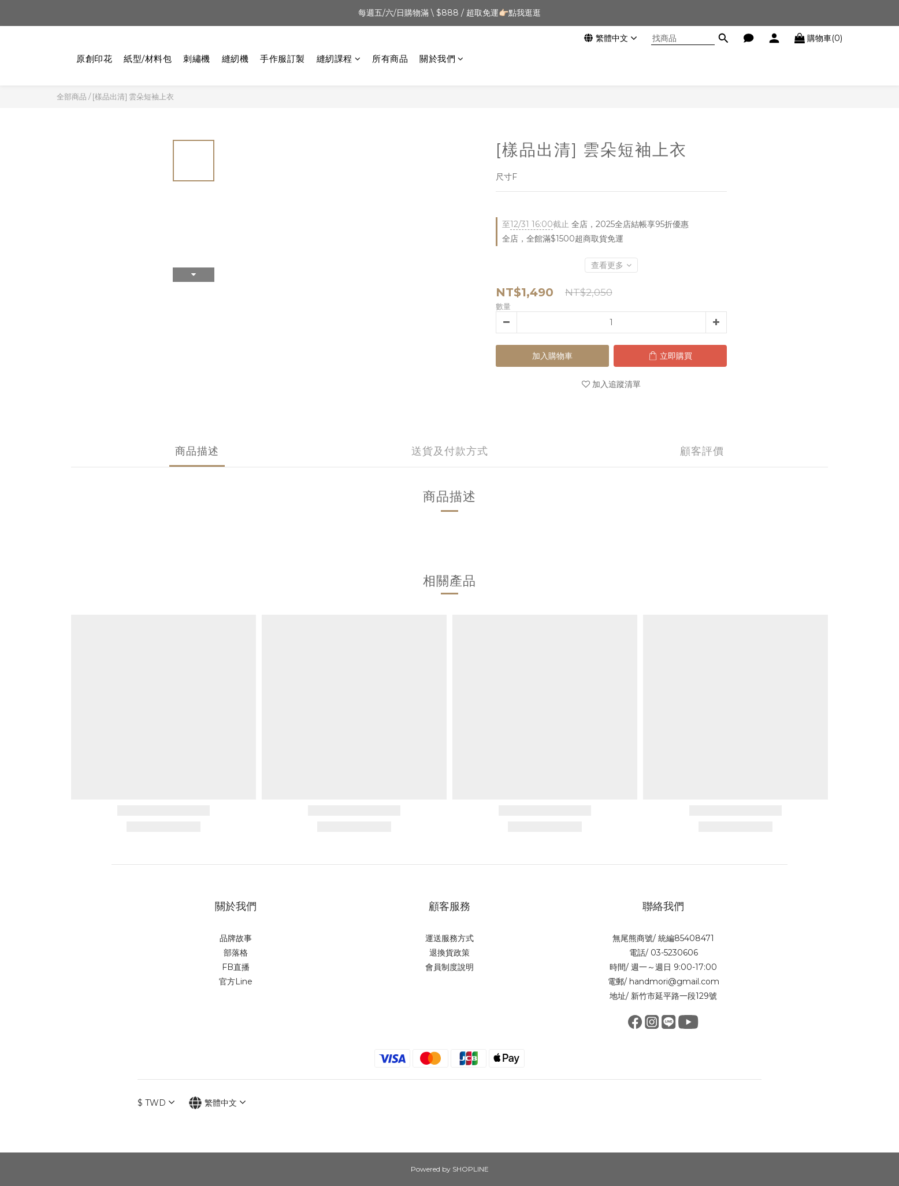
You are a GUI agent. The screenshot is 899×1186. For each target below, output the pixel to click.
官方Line (235, 981)
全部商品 (72, 96)
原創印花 (94, 58)
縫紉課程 (339, 58)
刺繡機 (196, 58)
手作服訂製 (282, 58)
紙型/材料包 (148, 58)
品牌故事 (236, 938)
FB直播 (236, 967)
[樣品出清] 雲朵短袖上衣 (133, 96)
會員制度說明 (449, 967)
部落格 (236, 952)
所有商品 (390, 58)
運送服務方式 (449, 938)
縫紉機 (235, 58)
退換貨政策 (449, 952)
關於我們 (441, 58)
